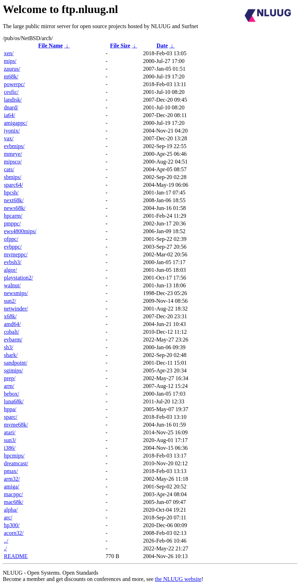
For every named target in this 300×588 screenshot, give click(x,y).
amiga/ (11, 487)
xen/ (9, 53)
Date (162, 46)
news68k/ (14, 208)
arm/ (9, 386)
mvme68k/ (16, 425)
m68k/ (11, 76)
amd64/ (12, 324)
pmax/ (11, 471)
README (16, 556)
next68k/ (14, 200)
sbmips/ (12, 177)
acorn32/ (14, 533)
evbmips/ (14, 146)
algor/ (10, 270)
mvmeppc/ (16, 254)
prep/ (9, 378)
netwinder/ (16, 309)
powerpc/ (14, 84)
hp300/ (11, 525)
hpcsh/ (11, 193)
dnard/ (11, 107)
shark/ (11, 355)
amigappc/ (15, 123)
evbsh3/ (12, 262)
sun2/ (10, 301)
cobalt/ (11, 332)
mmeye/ (13, 154)
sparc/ (10, 417)
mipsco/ (13, 162)
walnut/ (12, 285)
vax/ (9, 138)
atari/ (9, 432)
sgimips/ (13, 370)
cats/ (9, 169)
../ (6, 541)
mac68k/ (13, 502)
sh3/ (8, 347)
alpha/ (11, 510)
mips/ (10, 61)
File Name (50, 46)
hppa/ (10, 409)
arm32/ (12, 479)
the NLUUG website (178, 579)
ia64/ (9, 115)
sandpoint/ (15, 363)
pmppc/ (12, 223)
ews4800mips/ (20, 231)
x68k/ (10, 316)
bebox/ (11, 394)
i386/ (9, 448)
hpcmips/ (14, 456)
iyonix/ (12, 131)
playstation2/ (18, 278)
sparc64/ (13, 185)
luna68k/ (14, 401)
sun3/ (10, 440)
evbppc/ (13, 247)
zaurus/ (12, 69)
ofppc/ (11, 239)
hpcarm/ (13, 216)
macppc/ (13, 494)
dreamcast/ (16, 463)
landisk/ (13, 100)
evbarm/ (13, 340)
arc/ (8, 517)
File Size (120, 46)
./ (5, 548)
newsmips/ (16, 293)
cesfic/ (11, 92)
